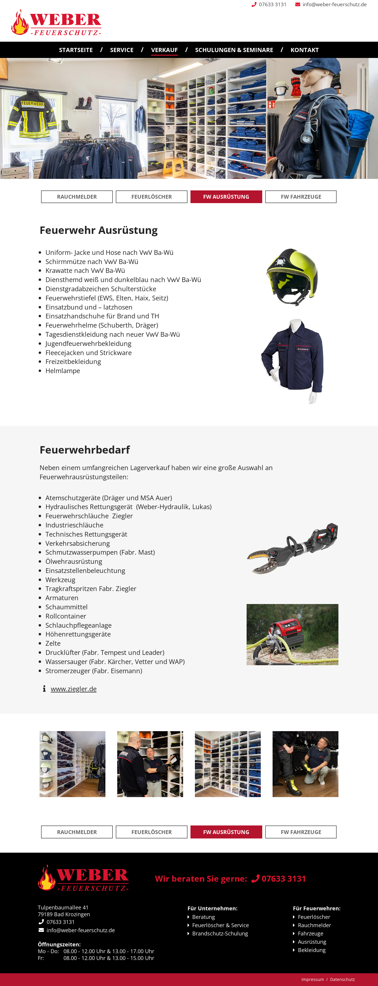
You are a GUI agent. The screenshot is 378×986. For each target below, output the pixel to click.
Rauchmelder (77, 196)
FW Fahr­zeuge (301, 196)
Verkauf (164, 50)
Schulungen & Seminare (234, 50)
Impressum (313, 979)
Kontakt (305, 50)
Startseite (76, 50)
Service (121, 50)
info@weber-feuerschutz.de (335, 4)
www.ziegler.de (74, 688)
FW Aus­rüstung (226, 196)
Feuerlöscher (151, 196)
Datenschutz (342, 979)
